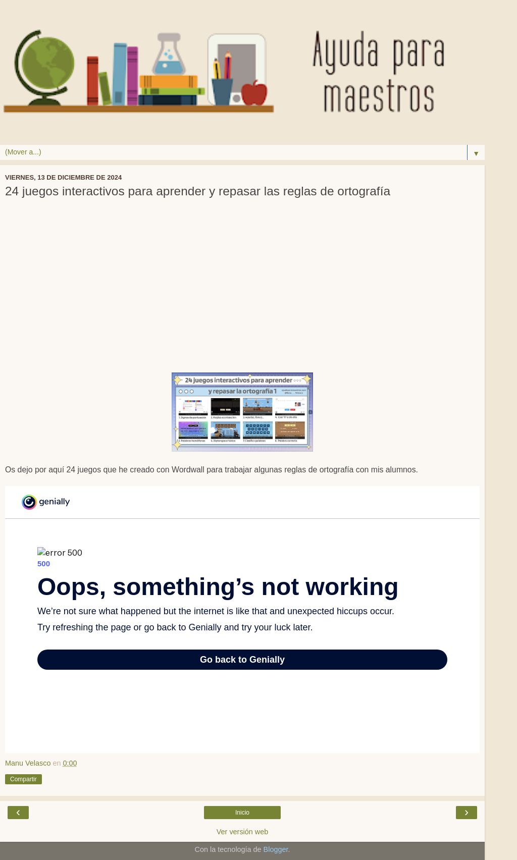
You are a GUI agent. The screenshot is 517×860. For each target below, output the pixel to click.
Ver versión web (242, 832)
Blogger (276, 849)
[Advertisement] (242, 291)
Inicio (242, 812)
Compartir (23, 779)
